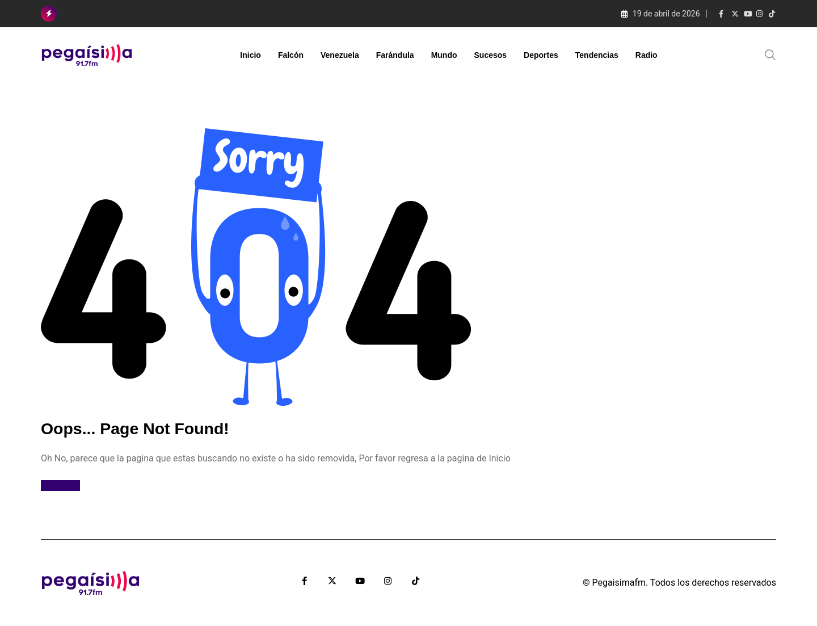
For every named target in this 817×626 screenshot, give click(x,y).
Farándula (395, 55)
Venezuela (340, 55)
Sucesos (490, 55)
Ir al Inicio (60, 485)
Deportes (541, 55)
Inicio (250, 55)
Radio (646, 55)
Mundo (444, 55)
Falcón (291, 55)
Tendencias (596, 55)
